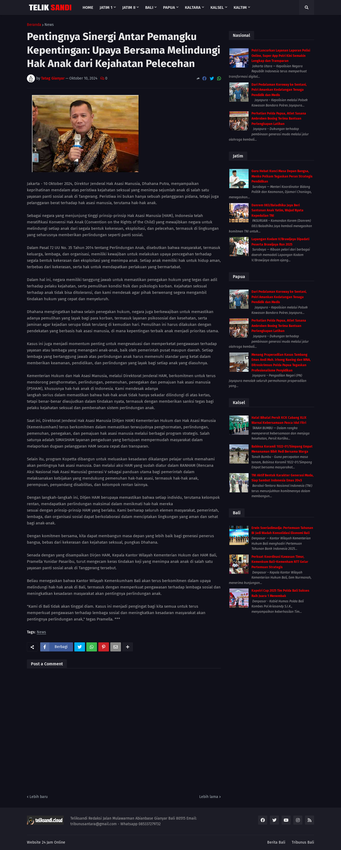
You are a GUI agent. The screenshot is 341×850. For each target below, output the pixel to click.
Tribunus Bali (303, 842)
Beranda (34, 25)
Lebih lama (208, 796)
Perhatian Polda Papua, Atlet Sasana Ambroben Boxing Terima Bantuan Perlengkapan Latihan (278, 119)
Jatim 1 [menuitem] (106, 7)
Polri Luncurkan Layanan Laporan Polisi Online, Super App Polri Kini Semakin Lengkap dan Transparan (280, 56)
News (49, 25)
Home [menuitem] (88, 7)
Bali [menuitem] (149, 7)
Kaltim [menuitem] (240, 7)
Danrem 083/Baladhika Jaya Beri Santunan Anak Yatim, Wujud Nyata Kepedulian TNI (277, 210)
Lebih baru (39, 796)
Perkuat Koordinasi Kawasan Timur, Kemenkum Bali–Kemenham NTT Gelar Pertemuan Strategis (279, 562)
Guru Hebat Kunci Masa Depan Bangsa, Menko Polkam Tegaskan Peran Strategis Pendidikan (281, 176)
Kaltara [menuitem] (193, 7)
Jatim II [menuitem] (128, 7)
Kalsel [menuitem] (217, 7)
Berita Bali (276, 842)
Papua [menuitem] (169, 7)
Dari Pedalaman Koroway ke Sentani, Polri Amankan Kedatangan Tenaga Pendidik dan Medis (279, 90)
